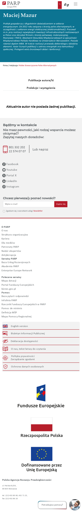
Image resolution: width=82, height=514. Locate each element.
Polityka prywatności (23, 356)
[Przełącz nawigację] (76, 4)
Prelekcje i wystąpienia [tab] (41, 88)
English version (19, 326)
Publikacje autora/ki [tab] (41, 80)
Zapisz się (60, 204)
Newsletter (38, 211)
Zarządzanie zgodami (23, 359)
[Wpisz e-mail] (28, 204)
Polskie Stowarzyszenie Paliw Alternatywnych (37, 65)
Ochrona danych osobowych (27, 366)
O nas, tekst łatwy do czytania (28, 349)
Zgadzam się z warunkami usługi (19, 211)
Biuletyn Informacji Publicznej (28, 333)
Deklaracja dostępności (24, 341)
